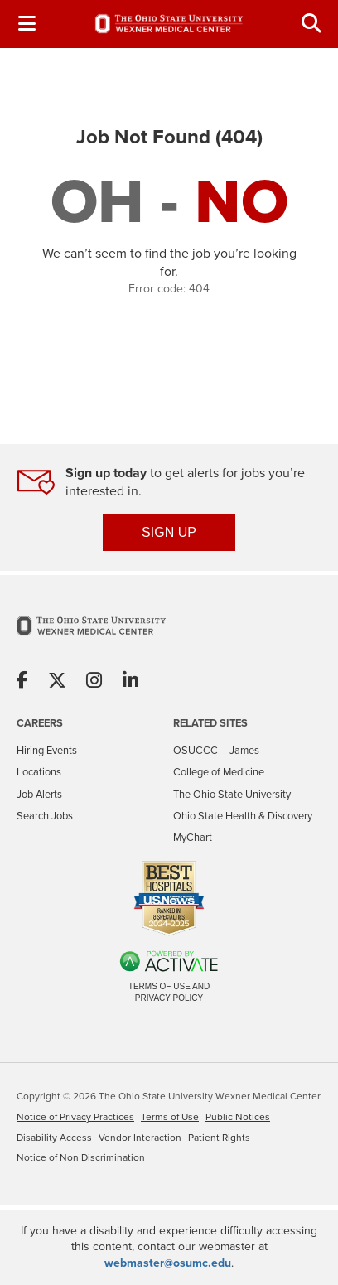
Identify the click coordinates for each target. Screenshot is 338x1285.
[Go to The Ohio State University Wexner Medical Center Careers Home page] (169, 23)
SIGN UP (169, 532)
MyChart (192, 837)
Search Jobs (45, 816)
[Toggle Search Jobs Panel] (311, 23)
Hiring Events (47, 750)
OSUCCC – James (216, 750)
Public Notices (237, 1116)
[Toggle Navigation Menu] (26, 23)
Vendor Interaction (140, 1137)
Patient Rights (219, 1137)
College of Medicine (218, 772)
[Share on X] (57, 681)
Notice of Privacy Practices (75, 1116)
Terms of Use (170, 1116)
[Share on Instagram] (94, 681)
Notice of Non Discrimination (81, 1157)
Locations (39, 772)
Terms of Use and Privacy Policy (169, 992)
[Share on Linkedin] (130, 681)
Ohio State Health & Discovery (242, 816)
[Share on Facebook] (22, 681)
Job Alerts (39, 794)
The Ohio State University (232, 794)
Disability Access (54, 1137)
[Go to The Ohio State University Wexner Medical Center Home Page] (91, 636)
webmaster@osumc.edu (167, 1263)
